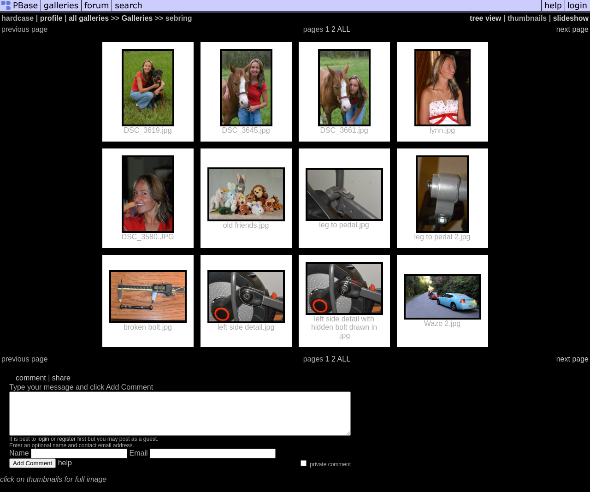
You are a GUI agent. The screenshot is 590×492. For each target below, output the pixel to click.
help (65, 471)
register (66, 447)
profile (51, 18)
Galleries (137, 18)
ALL (343, 29)
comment (31, 378)
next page (572, 29)
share (61, 378)
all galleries (89, 18)
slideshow (571, 18)
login (43, 447)
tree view (485, 18)
